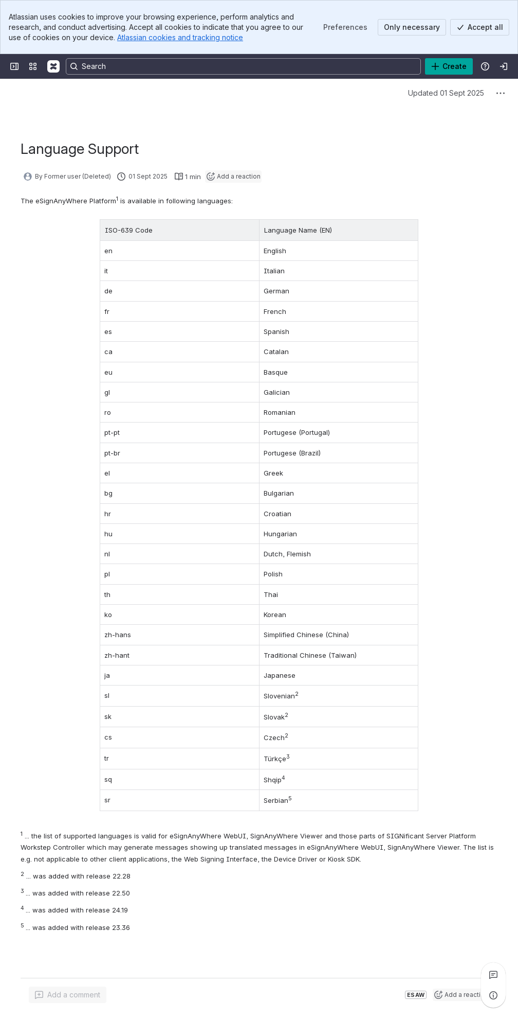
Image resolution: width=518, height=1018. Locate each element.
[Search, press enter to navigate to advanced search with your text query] (243, 66)
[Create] (449, 66)
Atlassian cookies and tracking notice (180, 37)
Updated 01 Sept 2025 (446, 93)
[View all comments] (493, 975)
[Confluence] (53, 66)
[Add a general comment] (67, 995)
